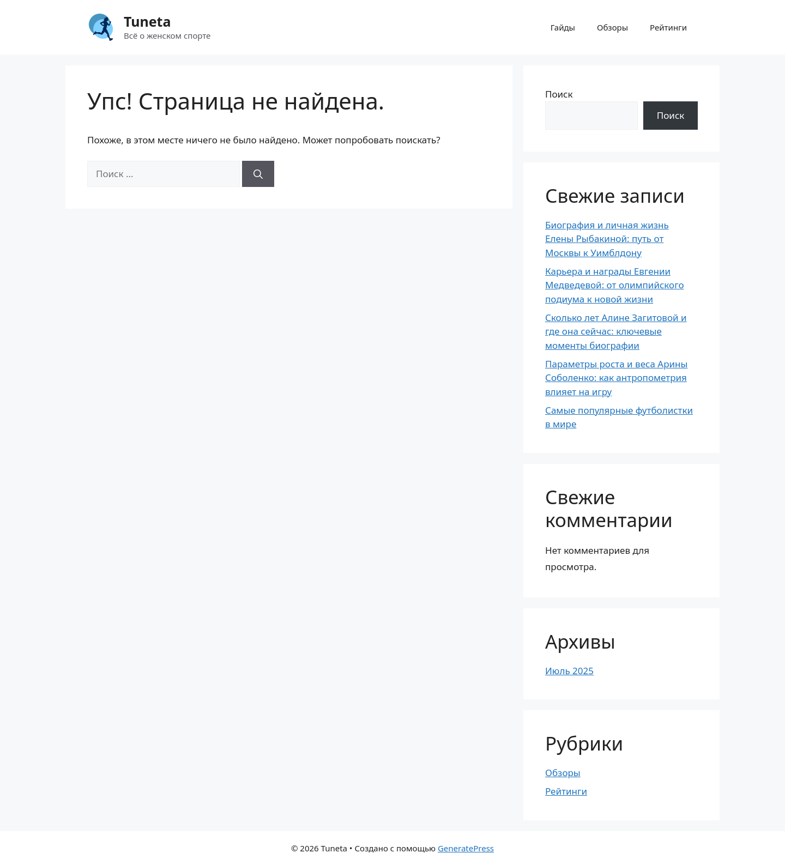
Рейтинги (668, 27)
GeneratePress (466, 848)
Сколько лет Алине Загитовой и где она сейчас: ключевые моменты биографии (616, 331)
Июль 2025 (569, 670)
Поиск (559, 94)
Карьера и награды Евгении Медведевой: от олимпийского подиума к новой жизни (614, 285)
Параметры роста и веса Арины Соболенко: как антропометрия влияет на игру (616, 378)
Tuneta (147, 21)
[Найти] (258, 174)
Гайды (563, 27)
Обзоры (612, 27)
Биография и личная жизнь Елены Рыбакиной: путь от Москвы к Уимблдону (607, 239)
